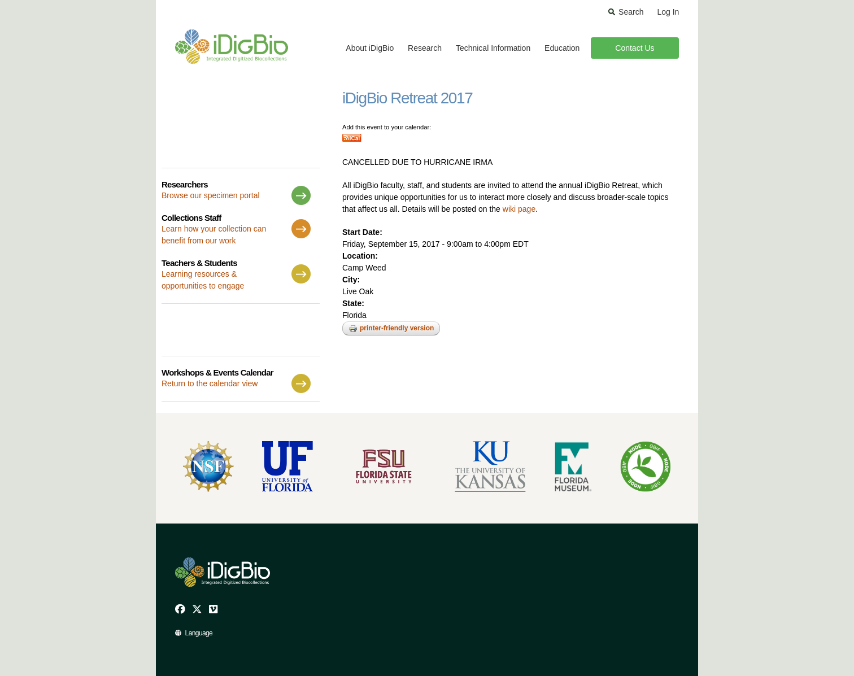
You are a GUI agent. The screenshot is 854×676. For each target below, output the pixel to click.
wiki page (519, 208)
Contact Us (634, 48)
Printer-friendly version (391, 328)
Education (562, 48)
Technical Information (493, 48)
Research (425, 48)
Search (630, 11)
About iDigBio (370, 48)
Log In (668, 11)
